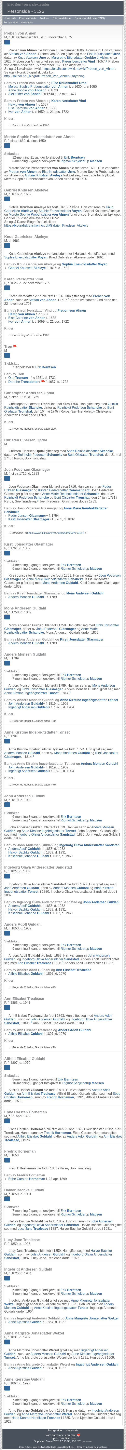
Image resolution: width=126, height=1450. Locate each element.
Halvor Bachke (25, 852)
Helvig (21, 104)
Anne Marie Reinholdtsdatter (70, 494)
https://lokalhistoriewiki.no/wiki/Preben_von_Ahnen (79, 68)
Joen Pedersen (56, 629)
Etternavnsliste (27, 18)
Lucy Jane (33, 1228)
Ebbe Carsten (26, 1179)
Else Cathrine (26, 108)
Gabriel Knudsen (43, 175)
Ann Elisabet (34, 963)
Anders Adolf (24, 848)
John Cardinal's (49, 1447)
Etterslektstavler (62, 18)
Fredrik (60, 1097)
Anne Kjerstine (25, 1322)
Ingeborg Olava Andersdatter (46, 834)
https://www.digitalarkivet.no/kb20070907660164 (55, 532)
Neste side (27, 22)
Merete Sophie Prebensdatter (38, 86)
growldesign (102, 1447)
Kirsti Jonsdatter (28, 519)
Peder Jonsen (27, 515)
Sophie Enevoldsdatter (60, 211)
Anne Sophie (26, 90)
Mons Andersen (60, 583)
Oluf (18, 377)
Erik (74, 157)
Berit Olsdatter (85, 454)
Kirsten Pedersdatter (63, 490)
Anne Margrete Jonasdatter (91, 1318)
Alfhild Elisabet (25, 973)
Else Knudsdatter (103, 54)
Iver (19, 111)
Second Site (62, 1447)
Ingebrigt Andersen (28, 707)
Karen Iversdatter (78, 61)
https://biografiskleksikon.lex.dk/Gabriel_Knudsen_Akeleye (46, 225)
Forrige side (11, 22)
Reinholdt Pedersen (79, 407)
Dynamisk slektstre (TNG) (90, 18)
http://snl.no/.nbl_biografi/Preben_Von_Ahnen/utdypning (44, 76)
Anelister (45, 18)
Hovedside (10, 18)
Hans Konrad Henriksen (36, 1418)
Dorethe (23, 382)
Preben (23, 171)
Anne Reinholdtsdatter (90, 451)
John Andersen (25, 703)
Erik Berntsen (67, 1438)
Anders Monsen (26, 597)
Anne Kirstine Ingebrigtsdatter (31, 693)
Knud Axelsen (32, 57)
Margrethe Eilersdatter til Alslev (79, 57)
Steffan (22, 54)
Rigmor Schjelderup (81, 161)
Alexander (24, 94)
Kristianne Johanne (28, 856)
